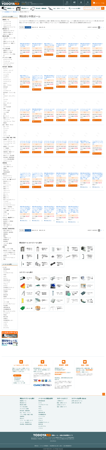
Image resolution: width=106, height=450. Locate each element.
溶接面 (5, 168)
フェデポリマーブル (8, 272)
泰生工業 (5, 316)
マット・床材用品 (7, 206)
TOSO (4, 274)
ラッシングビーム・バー (9, 141)
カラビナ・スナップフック (9, 96)
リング (5, 88)
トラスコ (5, 325)
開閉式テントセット (8, 50)
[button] (103, 27)
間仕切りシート (7, 181)
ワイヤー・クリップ (8, 70)
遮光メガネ (6, 170)
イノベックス (6, 282)
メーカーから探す (74, 8)
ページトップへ (103, 394)
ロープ (5, 215)
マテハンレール (7, 25)
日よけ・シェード (7, 177)
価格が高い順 (42, 27)
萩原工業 (5, 294)
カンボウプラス (7, 289)
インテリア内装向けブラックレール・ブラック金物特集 (9, 254)
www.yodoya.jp (53, 441)
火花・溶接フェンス (8, 166)
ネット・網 (6, 214)
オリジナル (6, 327)
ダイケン (5, 278)
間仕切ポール (25, 8)
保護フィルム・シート (8, 208)
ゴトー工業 (6, 302)
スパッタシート (7, 164)
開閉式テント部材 (7, 52)
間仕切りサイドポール (8, 30)
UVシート (5, 194)
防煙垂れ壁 (6, 239)
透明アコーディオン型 (8, 41)
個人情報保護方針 (68, 445)
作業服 (5, 245)
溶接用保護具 (6, 172)
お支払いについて (61, 404)
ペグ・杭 (5, 226)
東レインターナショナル (9, 311)
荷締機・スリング (7, 139)
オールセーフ (6, 313)
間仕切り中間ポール (8, 32)
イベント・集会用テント (8, 217)
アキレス (5, 283)
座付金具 (5, 87)
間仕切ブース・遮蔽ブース (9, 44)
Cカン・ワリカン (7, 85)
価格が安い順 (35, 27)
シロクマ (5, 322)
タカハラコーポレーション (9, 299)
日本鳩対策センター (8, 320)
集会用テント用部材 (8, 221)
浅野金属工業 (6, 307)
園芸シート (6, 197)
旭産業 (5, 296)
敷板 (4, 236)
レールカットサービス (21, 363)
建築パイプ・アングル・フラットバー (9, 118)
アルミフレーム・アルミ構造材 (9, 122)
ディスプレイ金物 (7, 57)
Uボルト (5, 83)
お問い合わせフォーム (77, 400)
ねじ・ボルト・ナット (59, 8)
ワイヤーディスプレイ (8, 63)
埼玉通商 (5, 305)
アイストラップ (7, 81)
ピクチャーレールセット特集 (9, 258)
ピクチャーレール (7, 59)
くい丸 (5, 324)
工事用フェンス (7, 237)
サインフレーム (7, 65)
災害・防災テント (7, 225)
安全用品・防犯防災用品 (8, 228)
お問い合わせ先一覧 (76, 402)
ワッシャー (6, 128)
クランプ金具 (6, 110)
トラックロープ (7, 153)
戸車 (4, 114)
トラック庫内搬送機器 (8, 159)
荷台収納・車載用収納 (8, 157)
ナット (5, 134)
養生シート (6, 196)
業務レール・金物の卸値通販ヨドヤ (53, 435)
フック (5, 101)
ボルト (5, 132)
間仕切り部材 (6, 36)
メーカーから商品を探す (45, 398)
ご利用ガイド (60, 400)
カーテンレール (7, 21)
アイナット (6, 77)
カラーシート (6, 192)
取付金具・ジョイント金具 (9, 93)
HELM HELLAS (6, 280)
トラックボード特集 (8, 248)
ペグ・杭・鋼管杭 (7, 243)
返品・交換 (85, 363)
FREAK (5, 314)
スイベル (5, 99)
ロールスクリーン (7, 175)
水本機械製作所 (7, 309)
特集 (4, 247)
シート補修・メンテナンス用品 (9, 211)
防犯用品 (5, 241)
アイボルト (6, 76)
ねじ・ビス (6, 126)
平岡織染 (5, 291)
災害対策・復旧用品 (8, 232)
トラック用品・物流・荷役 (9, 137)
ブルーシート (6, 190)
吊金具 (5, 105)
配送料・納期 (63, 363)
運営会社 (37, 445)
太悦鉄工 (5, 318)
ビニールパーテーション (9, 205)
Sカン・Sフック (7, 103)
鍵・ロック (6, 116)
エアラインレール (7, 161)
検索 (102, 8)
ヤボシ (5, 276)
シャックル (6, 74)
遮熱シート (6, 188)
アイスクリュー (7, 79)
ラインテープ (6, 46)
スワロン (5, 293)
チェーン (5, 68)
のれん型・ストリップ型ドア (9, 38)
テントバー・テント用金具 (9, 54)
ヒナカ (5, 271)
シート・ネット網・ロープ (9, 179)
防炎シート (6, 183)
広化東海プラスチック (8, 287)
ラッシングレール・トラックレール (9, 143)
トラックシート (7, 150)
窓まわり (5, 174)
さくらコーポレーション (9, 303)
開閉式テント (6, 223)
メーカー (5, 267)
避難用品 (5, 234)
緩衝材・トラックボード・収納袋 (8, 147)
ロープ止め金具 (7, 106)
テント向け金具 (6, 48)
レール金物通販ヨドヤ (7, 11)
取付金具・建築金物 (41, 8)
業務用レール (10, 8)
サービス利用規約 (44, 445)
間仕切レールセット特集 (9, 250)
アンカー (5, 130)
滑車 (4, 108)
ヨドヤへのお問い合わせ (79, 398)
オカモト (5, 285)
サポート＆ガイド (62, 398)
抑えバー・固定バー (8, 34)
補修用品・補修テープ (8, 151)
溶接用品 (5, 163)
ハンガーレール (7, 23)
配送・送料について (62, 402)
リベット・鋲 (6, 135)
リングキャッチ (7, 90)
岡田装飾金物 (6, 269)
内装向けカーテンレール (9, 27)
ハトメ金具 (6, 112)
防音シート (6, 186)
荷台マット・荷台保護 (8, 155)
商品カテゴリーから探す (27, 398)
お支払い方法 (42, 363)
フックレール (6, 61)
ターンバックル (7, 72)
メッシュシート (7, 185)
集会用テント (6, 219)
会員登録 (24, 3)
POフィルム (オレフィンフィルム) (9, 200)
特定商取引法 (56, 445)
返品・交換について (62, 406)
